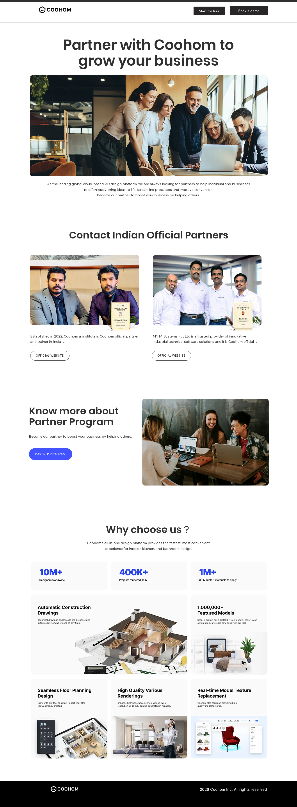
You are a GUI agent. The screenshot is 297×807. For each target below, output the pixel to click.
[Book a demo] (249, 10)
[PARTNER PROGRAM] (50, 454)
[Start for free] (209, 11)
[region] (84, 292)
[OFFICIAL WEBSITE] (49, 356)
